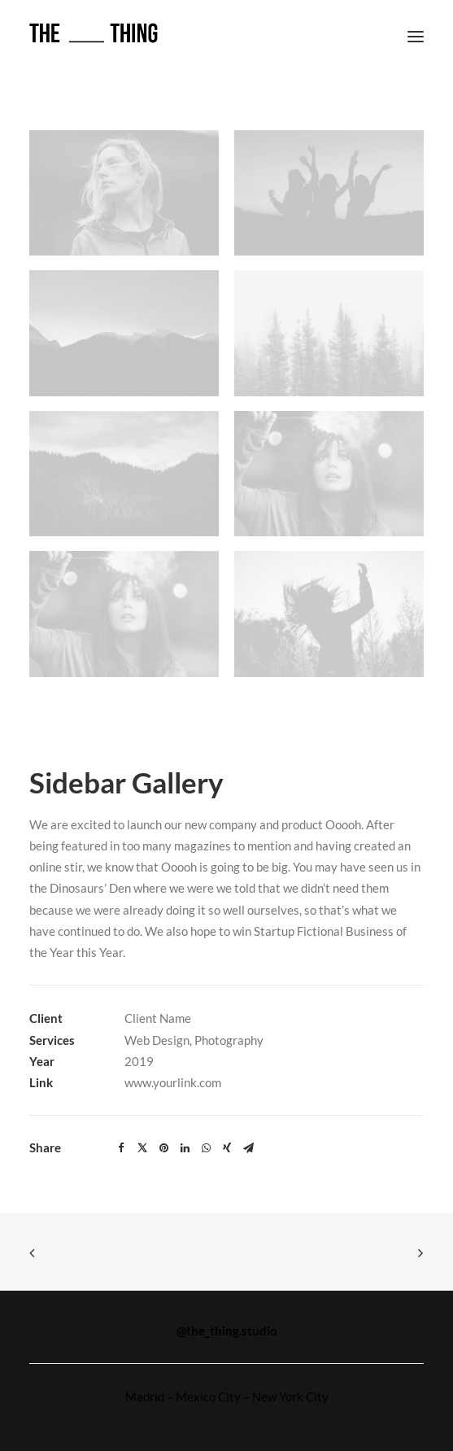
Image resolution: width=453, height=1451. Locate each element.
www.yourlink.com (172, 1082)
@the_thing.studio (226, 1330)
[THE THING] (93, 36)
